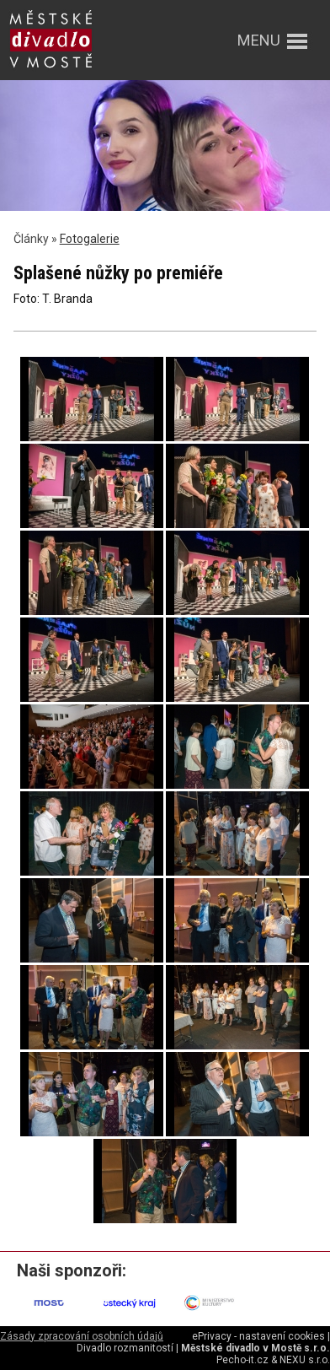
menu (258, 40)
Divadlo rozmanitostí (125, 1348)
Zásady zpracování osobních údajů (81, 1336)
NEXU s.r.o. (304, 1360)
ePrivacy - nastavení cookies (258, 1336)
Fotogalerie (90, 238)
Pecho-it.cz (242, 1360)
